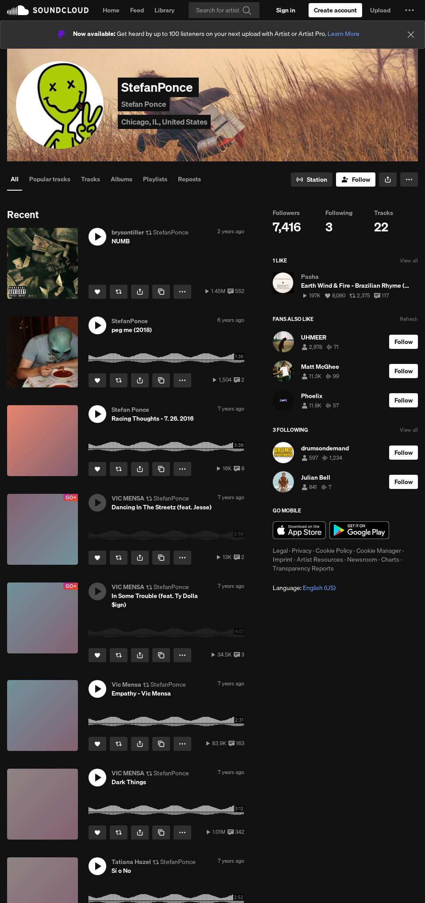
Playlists (155, 179)
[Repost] (119, 292)
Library (164, 10)
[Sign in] (286, 10)
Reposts (189, 179)
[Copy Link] (161, 292)
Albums (121, 179)
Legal (280, 550)
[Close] (411, 34)
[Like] (97, 292)
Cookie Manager (378, 550)
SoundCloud (48, 10)
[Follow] (355, 179)
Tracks (90, 179)
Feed (137, 10)
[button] (409, 10)
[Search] (224, 10)
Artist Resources (320, 559)
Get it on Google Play (359, 530)
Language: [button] (304, 588)
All (15, 179)
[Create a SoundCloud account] (335, 10)
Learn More (343, 34)
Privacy (302, 550)
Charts (390, 559)
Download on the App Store (299, 530)
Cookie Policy (334, 550)
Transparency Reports (303, 568)
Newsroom (362, 559)
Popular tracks (49, 179)
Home (111, 10)
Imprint (283, 559)
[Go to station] (311, 179)
